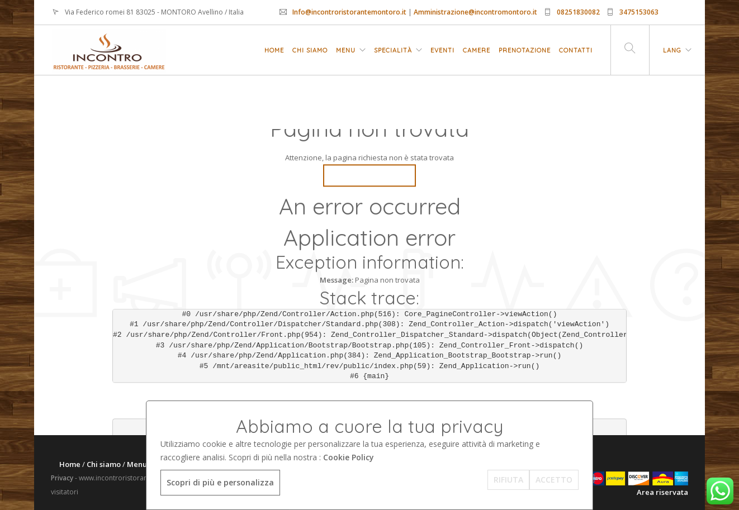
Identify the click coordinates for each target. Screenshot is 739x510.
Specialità (393, 50)
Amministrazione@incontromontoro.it (475, 12)
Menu (346, 50)
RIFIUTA (508, 479)
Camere (476, 50)
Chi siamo (310, 50)
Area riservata (662, 492)
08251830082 (578, 12)
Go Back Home (369, 175)
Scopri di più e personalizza (220, 482)
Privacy (62, 478)
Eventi (442, 50)
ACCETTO (554, 479)
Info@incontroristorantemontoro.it (349, 12)
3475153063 (639, 12)
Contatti (576, 50)
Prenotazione (525, 50)
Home (274, 50)
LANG (672, 50)
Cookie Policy (348, 457)
